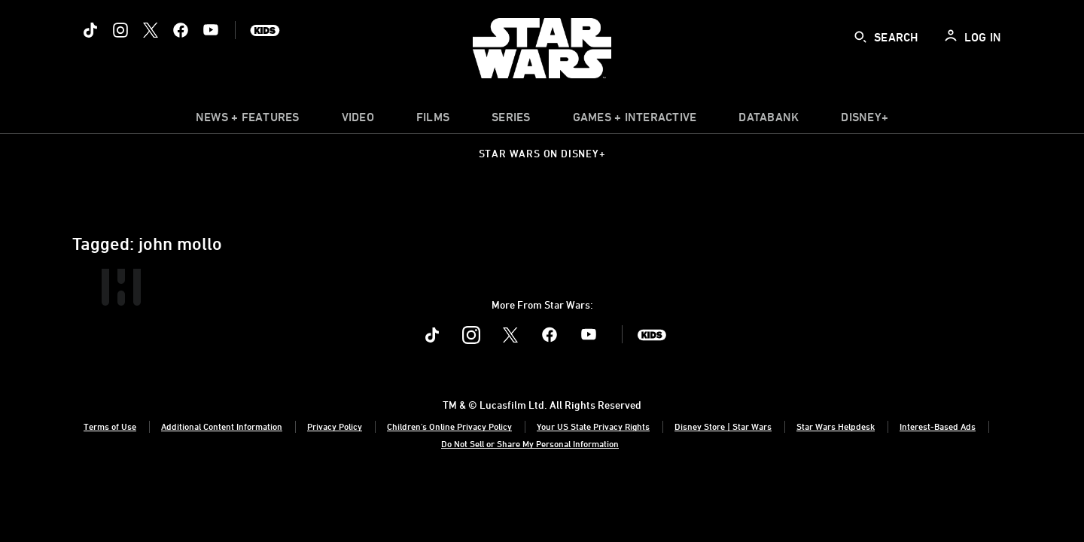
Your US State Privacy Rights (593, 426)
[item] (248, 120)
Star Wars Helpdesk (835, 426)
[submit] (860, 37)
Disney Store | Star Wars (723, 426)
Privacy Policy (334, 426)
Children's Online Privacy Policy (449, 426)
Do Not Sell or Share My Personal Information (530, 443)
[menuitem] (358, 120)
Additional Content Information (221, 426)
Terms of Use (110, 426)
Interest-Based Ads (938, 426)
